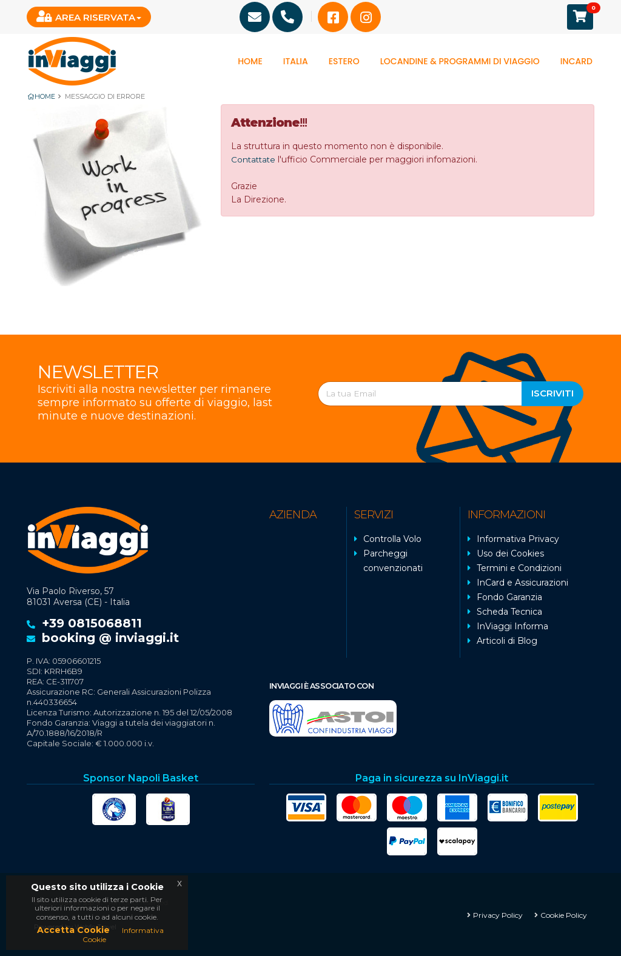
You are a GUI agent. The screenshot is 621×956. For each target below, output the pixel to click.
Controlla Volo (392, 538)
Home (250, 61)
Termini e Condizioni (519, 567)
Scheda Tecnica (509, 611)
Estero (344, 61)
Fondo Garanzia (509, 596)
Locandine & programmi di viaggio (460, 61)
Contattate (254, 158)
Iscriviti (552, 392)
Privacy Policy (498, 913)
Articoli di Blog (507, 640)
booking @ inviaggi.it (110, 637)
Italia (295, 61)
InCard (576, 61)
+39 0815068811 (92, 622)
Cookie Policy (563, 913)
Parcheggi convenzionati (393, 560)
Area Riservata (85, 16)
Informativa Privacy (518, 538)
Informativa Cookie (123, 934)
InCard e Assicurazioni (522, 582)
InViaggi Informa (512, 625)
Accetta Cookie (73, 929)
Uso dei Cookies (510, 552)
